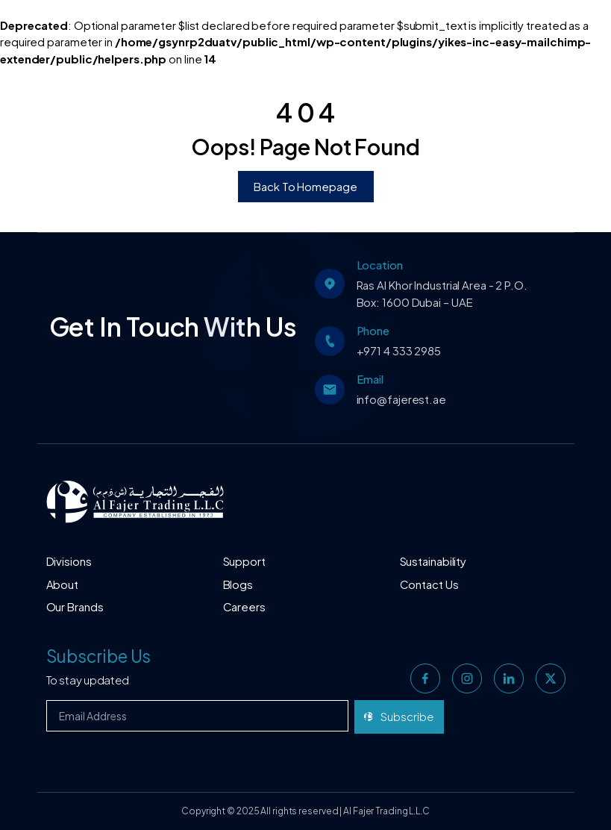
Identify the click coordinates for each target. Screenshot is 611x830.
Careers (244, 606)
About (62, 584)
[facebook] (425, 678)
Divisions (69, 561)
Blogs (238, 584)
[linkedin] (509, 678)
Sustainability (433, 561)
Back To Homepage (305, 186)
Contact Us (429, 584)
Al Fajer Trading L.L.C (386, 811)
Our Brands (75, 606)
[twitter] (550, 678)
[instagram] (467, 678)
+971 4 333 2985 (399, 350)
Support (244, 561)
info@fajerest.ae (401, 399)
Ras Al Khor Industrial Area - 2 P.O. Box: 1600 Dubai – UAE (442, 293)
